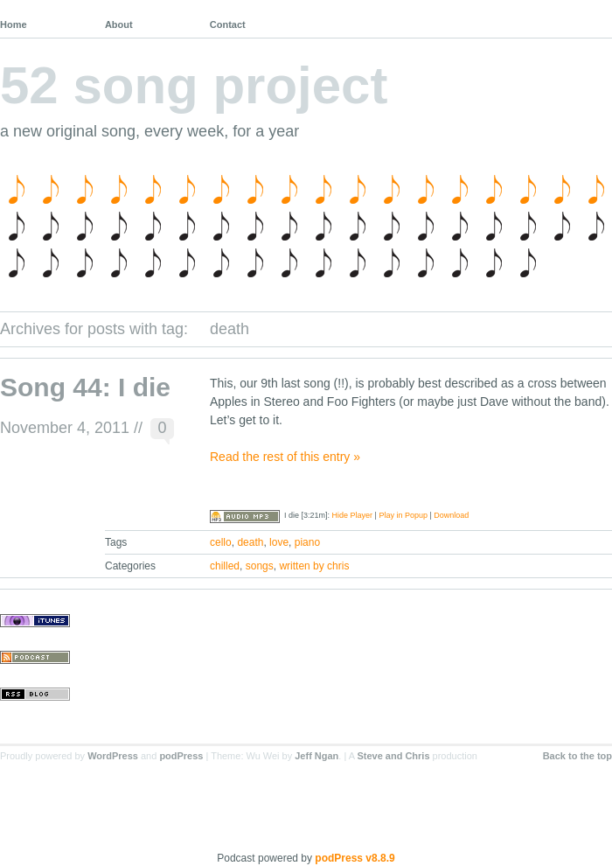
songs (260, 566)
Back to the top (577, 756)
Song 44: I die (85, 387)
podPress (181, 756)
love (279, 542)
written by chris (314, 566)
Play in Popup (403, 515)
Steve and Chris (393, 756)
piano (307, 542)
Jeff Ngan (316, 756)
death (250, 542)
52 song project (193, 85)
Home (13, 24)
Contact (228, 24)
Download (451, 515)
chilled (225, 566)
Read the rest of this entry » (285, 457)
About (119, 24)
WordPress (112, 756)
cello (221, 542)
